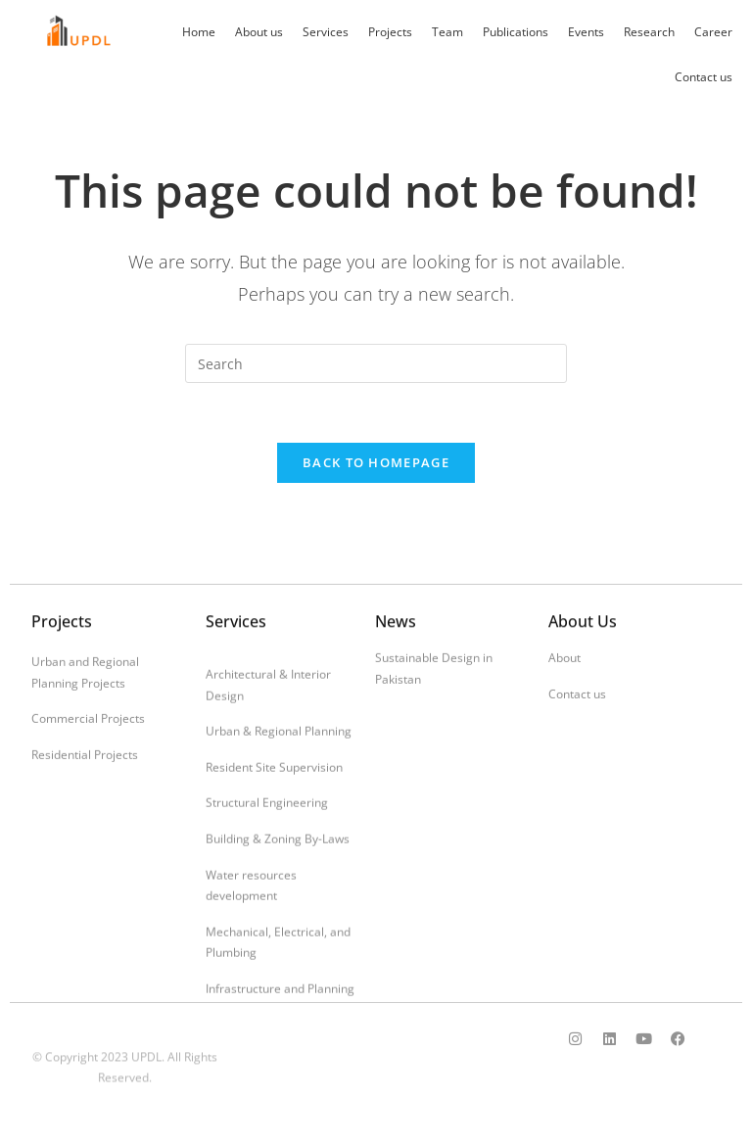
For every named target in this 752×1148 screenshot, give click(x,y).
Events (586, 32)
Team (447, 32)
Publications (515, 32)
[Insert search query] (376, 363)
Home (198, 32)
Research (649, 32)
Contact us (703, 77)
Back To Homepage (376, 462)
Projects (390, 32)
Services (326, 32)
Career (713, 32)
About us (259, 32)
